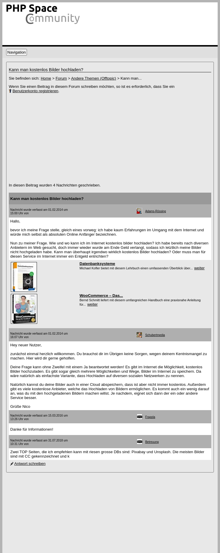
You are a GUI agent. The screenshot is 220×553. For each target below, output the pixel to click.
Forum (61, 78)
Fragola (150, 417)
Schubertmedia (155, 335)
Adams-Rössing (155, 211)
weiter (199, 268)
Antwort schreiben (30, 463)
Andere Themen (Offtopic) (93, 78)
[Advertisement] (76, 138)
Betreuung (152, 442)
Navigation (16, 52)
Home (46, 78)
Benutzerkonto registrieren (35, 91)
